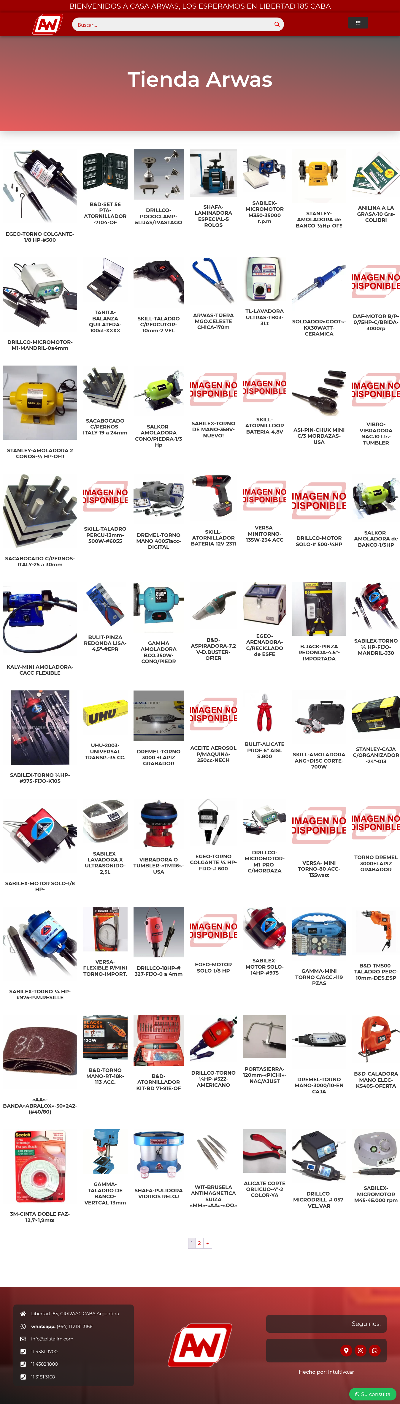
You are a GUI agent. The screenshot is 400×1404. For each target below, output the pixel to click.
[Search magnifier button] (277, 24)
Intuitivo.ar (341, 1372)
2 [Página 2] (199, 1243)
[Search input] (174, 24)
